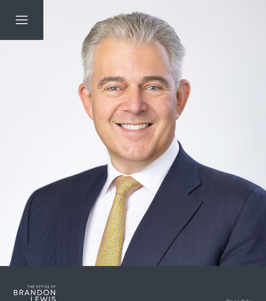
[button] (21, 20)
